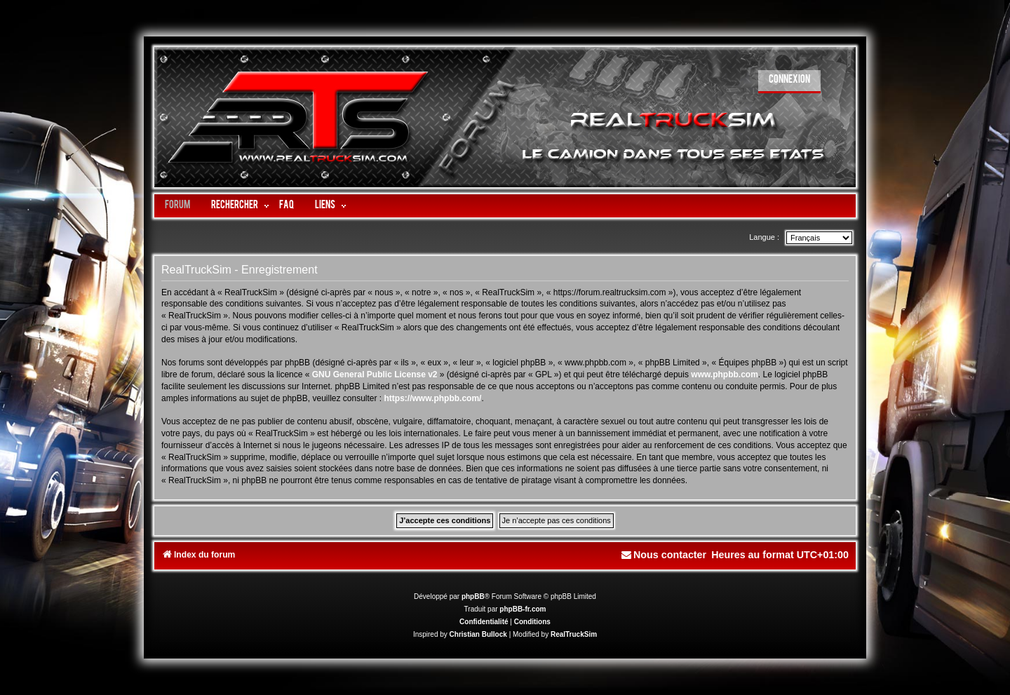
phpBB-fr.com (522, 609)
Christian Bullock (478, 634)
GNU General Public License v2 (375, 374)
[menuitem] (789, 81)
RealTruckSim (574, 634)
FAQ (286, 205)
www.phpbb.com (724, 374)
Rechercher (234, 205)
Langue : (764, 237)
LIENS (325, 205)
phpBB (473, 596)
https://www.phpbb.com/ (433, 398)
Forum (177, 205)
